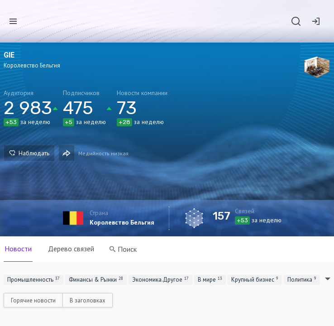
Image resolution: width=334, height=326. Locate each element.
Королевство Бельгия (122, 222)
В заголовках (87, 300)
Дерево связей (71, 248)
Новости (18, 248)
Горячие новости (33, 300)
